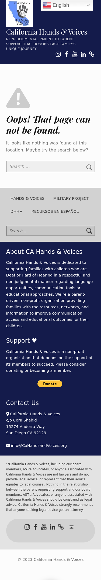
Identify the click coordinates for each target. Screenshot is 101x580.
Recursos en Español (55, 211)
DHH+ (17, 211)
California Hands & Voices (46, 31)
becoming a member (50, 370)
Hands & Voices (27, 198)
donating (14, 370)
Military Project (71, 198)
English (56, 5)
